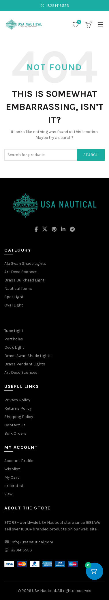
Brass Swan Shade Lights (28, 355)
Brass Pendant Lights (24, 364)
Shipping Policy (18, 416)
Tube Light (13, 330)
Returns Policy (18, 408)
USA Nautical (44, 590)
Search (91, 154)
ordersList (14, 485)
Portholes (13, 339)
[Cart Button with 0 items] (94, 571)
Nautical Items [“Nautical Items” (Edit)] (18, 288)
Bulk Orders (15, 433)
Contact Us (15, 425)
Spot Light (14, 296)
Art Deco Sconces (20, 372)
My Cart (11, 477)
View (8, 494)
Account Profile (18, 460)
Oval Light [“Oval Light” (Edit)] (13, 305)
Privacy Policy (17, 400)
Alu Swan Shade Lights (25, 263)
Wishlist (78, 22)
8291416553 (54, 5)
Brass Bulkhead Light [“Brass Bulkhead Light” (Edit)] (24, 280)
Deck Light (14, 347)
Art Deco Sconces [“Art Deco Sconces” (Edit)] (20, 271)
